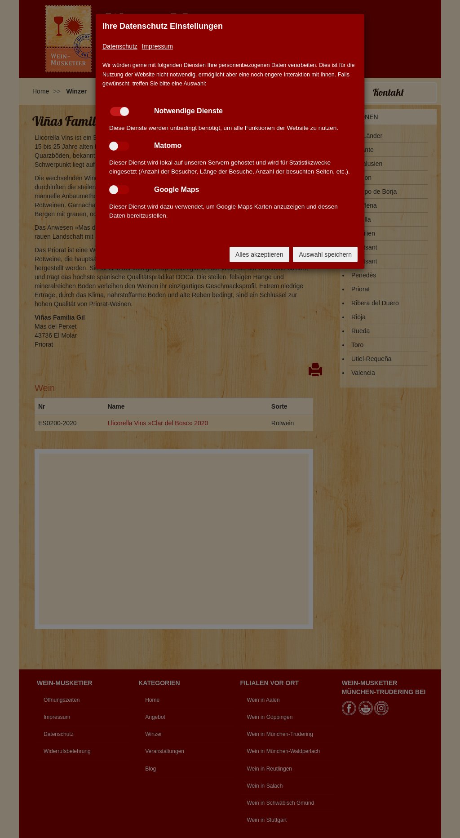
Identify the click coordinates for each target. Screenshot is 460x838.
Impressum (157, 46)
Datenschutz (119, 46)
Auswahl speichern (325, 254)
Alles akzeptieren (259, 254)
